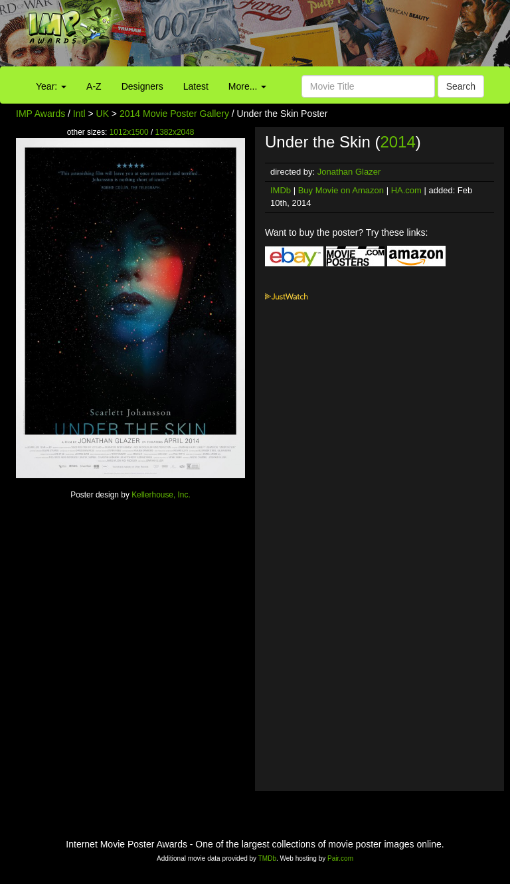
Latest (196, 86)
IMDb (280, 190)
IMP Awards (40, 113)
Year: (51, 86)
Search (460, 86)
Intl (79, 113)
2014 (397, 142)
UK (102, 113)
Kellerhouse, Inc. (161, 494)
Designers (142, 86)
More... (247, 86)
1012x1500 (129, 132)
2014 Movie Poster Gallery (174, 113)
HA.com (406, 190)
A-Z (94, 86)
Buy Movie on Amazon (341, 190)
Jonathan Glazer (349, 172)
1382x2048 (175, 132)
